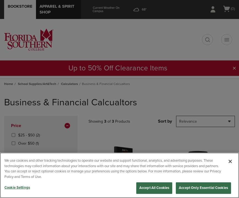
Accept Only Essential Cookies (203, 188)
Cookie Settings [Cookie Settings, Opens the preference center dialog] (17, 187)
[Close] (230, 161)
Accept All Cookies (154, 188)
